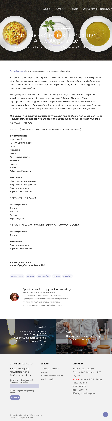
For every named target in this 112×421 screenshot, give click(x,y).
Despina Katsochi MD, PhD (52, 376)
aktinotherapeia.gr (54, 305)
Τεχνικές (73, 9)
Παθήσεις (60, 9)
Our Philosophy (48, 379)
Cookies (44, 372)
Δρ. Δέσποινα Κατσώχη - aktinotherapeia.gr (36, 47)
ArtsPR (30, 417)
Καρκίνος (56, 276)
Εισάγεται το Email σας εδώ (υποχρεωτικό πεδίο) (21, 381)
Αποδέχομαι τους (22, 392)
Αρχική (46, 9)
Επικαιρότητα (90, 9)
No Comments (89, 47)
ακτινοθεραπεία (17, 276)
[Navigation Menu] (107, 9)
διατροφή (30, 276)
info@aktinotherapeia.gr (85, 393)
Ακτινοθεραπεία (17, 71)
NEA (42, 28)
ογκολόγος (67, 276)
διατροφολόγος (44, 276)
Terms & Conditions (50, 369)
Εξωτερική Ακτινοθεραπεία (59, 28)
